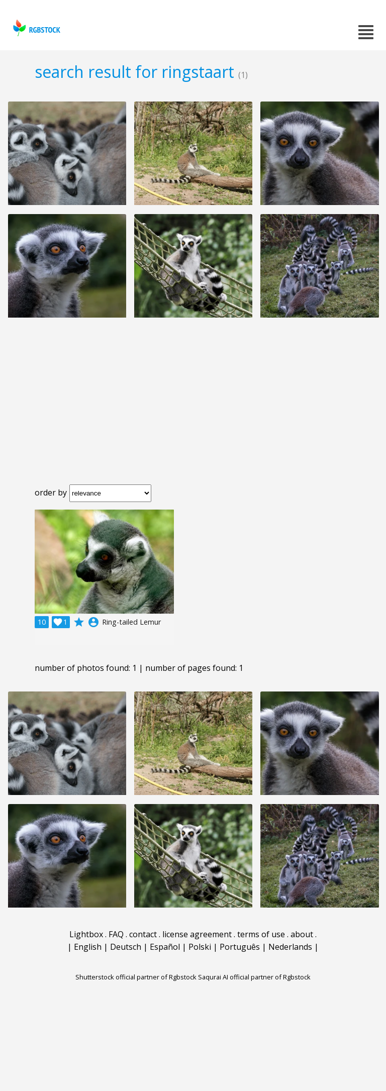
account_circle (93, 622)
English (88, 946)
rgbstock (35, 28)
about (302, 934)
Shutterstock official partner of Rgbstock (136, 976)
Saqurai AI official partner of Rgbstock (254, 976)
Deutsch (125, 946)
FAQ (116, 934)
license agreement (197, 934)
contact (143, 934)
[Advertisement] (193, 409)
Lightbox (86, 934)
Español (165, 946)
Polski (199, 946)
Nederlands (290, 946)
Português (240, 946)
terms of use (261, 934)
